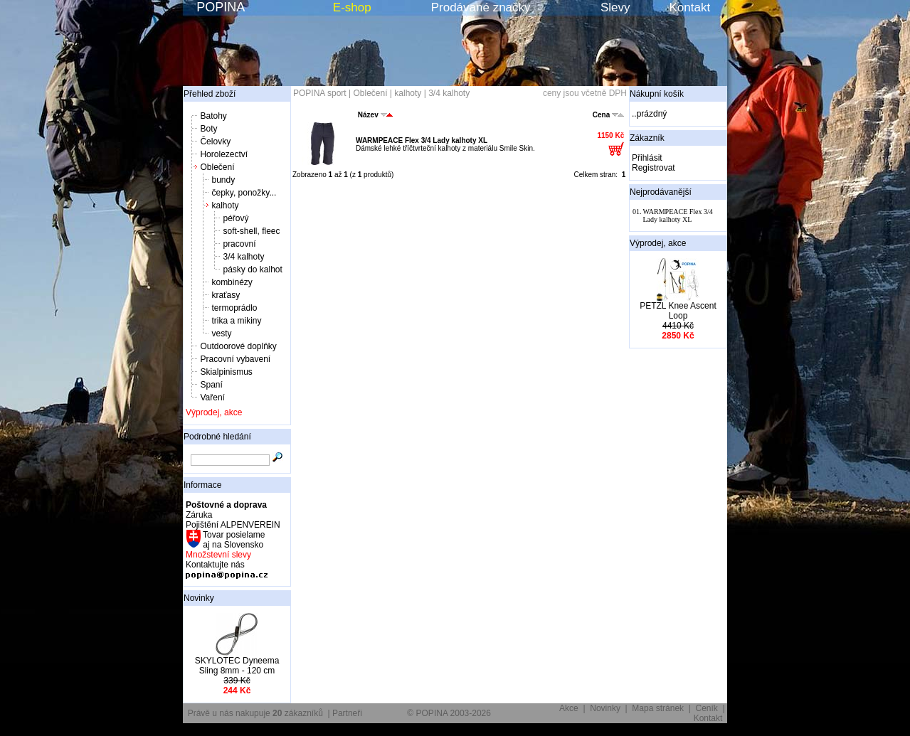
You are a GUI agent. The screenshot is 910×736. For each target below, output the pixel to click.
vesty (221, 333)
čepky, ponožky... (243, 193)
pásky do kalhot (252, 269)
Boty (208, 129)
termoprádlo (234, 308)
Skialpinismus (226, 372)
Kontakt (690, 7)
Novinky (199, 598)
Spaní (211, 385)
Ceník (707, 708)
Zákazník (647, 138)
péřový (235, 218)
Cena (608, 115)
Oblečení (217, 167)
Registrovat (653, 168)
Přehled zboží (210, 94)
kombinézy (231, 282)
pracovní (239, 244)
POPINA (220, 7)
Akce (568, 708)
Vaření (212, 397)
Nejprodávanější (661, 192)
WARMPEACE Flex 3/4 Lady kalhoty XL (421, 140)
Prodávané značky (481, 7)
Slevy (615, 7)
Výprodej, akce (214, 412)
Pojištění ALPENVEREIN (233, 525)
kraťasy (225, 295)
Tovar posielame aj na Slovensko (233, 540)
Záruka (199, 515)
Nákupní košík (657, 94)
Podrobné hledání (217, 437)
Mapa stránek (658, 708)
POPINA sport (319, 93)
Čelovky (215, 141)
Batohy (213, 116)
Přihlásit (647, 158)
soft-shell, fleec (251, 231)
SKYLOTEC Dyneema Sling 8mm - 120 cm (237, 666)
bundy (223, 180)
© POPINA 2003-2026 (449, 713)
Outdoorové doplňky (238, 346)
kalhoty (224, 205)
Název (375, 115)
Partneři (347, 713)
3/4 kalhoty (243, 257)
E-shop (352, 7)
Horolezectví (224, 154)
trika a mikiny (236, 321)
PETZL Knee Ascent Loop (678, 311)
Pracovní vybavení (235, 359)
